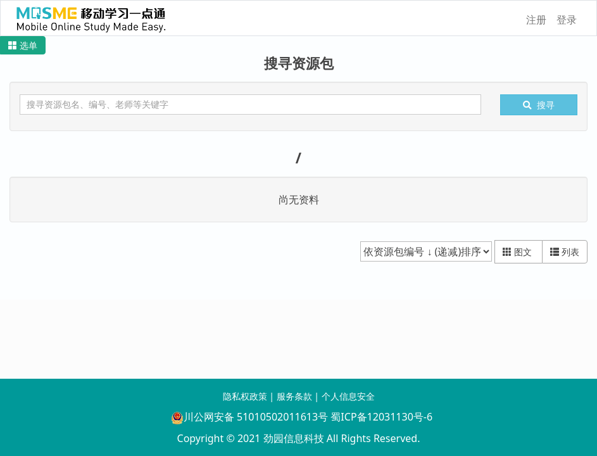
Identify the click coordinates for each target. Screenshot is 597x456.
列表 (564, 252)
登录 (566, 20)
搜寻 (539, 105)
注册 (536, 20)
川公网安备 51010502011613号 (249, 417)
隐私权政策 (245, 396)
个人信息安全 (348, 396)
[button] (23, 45)
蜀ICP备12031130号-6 (381, 417)
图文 (518, 252)
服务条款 (294, 396)
